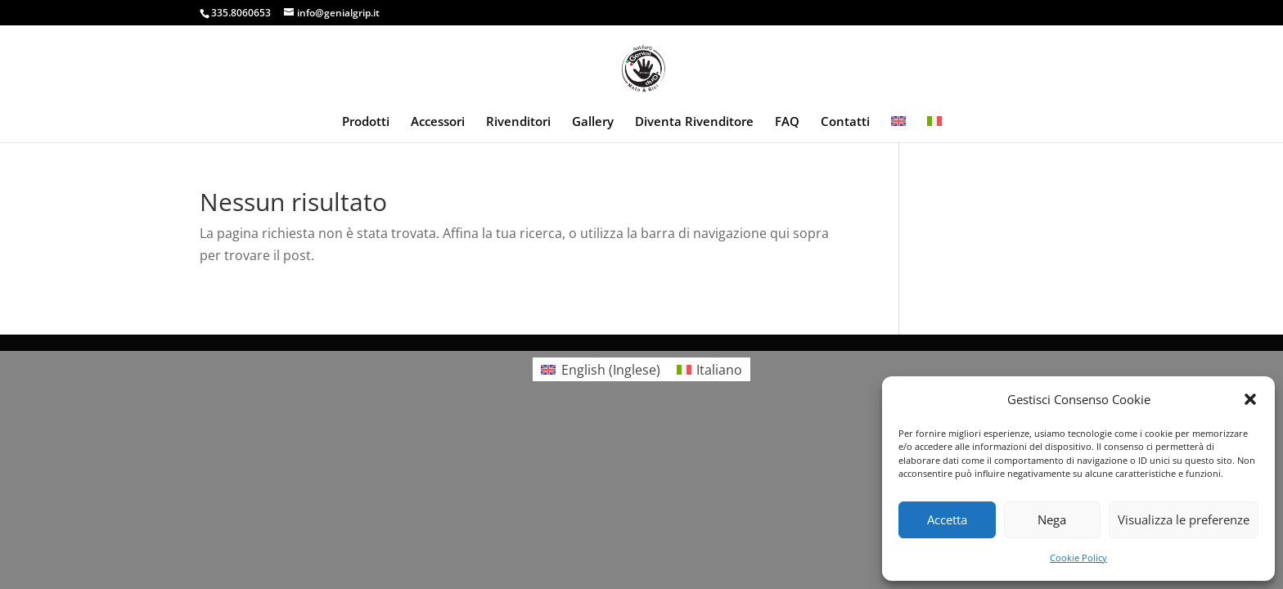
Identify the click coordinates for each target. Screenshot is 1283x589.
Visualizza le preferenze (1183, 519)
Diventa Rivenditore (694, 122)
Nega (1052, 519)
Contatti (845, 122)
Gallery (593, 122)
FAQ (787, 122)
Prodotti (365, 122)
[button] (1250, 399)
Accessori (438, 122)
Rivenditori (518, 122)
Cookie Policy (1078, 557)
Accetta (947, 519)
